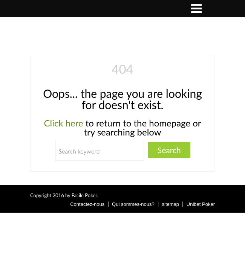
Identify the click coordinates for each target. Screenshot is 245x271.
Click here (63, 122)
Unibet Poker (201, 204)
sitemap (170, 204)
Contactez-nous (87, 204)
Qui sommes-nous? (133, 204)
